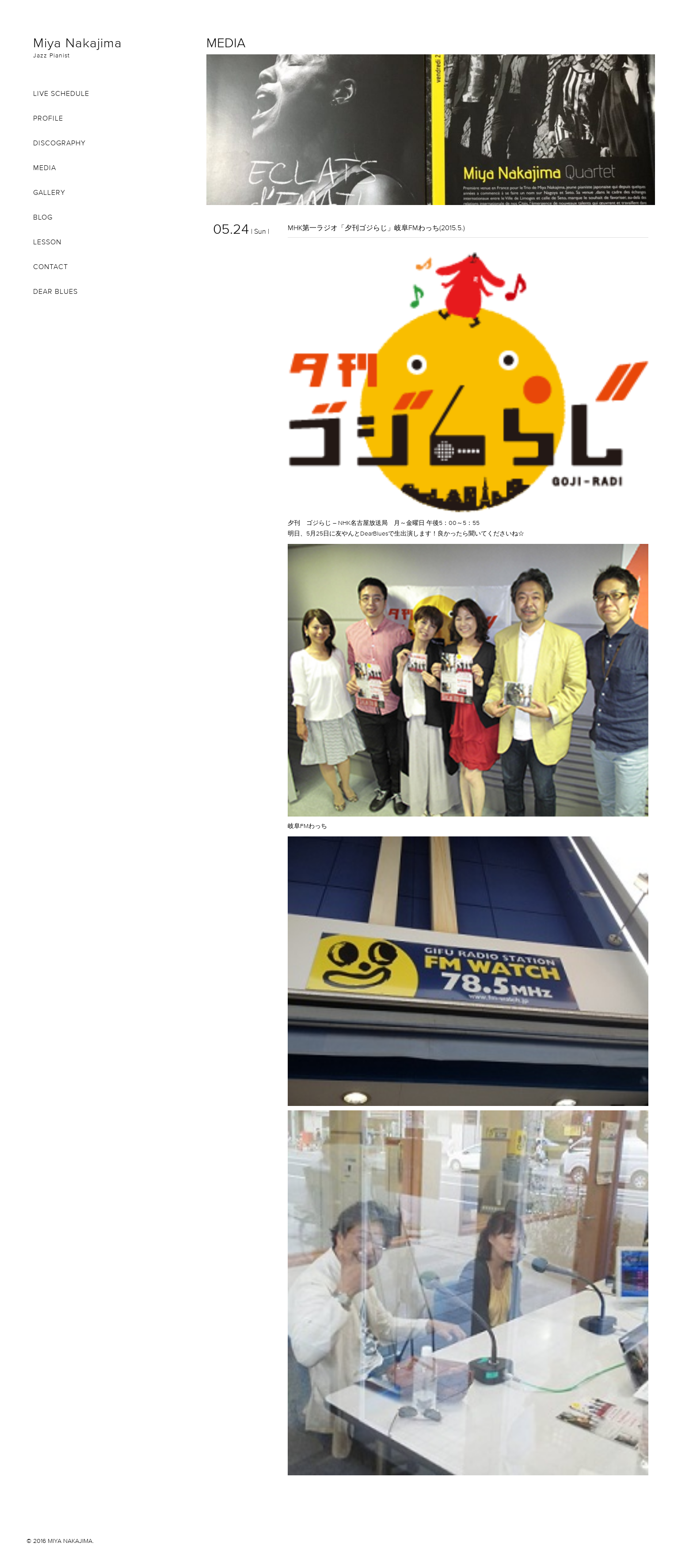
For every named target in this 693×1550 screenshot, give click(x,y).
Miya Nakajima (113, 47)
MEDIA (44, 167)
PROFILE (48, 118)
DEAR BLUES (55, 291)
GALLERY (49, 192)
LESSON (47, 242)
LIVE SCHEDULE (61, 93)
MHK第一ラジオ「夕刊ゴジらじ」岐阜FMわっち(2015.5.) (376, 228)
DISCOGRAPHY (59, 143)
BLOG (43, 217)
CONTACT (50, 266)
